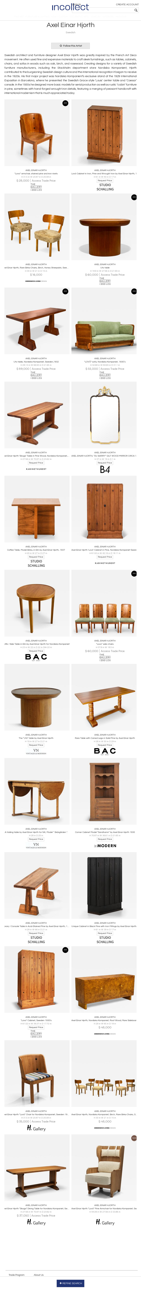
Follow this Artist (70, 49)
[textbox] (113, 10)
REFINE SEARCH (70, 1282)
